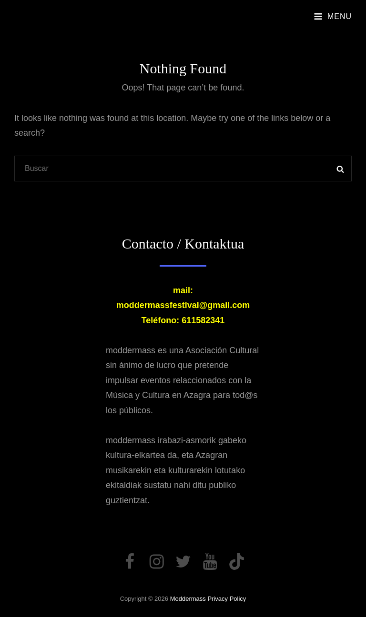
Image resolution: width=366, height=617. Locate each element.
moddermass (188, 598)
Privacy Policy (226, 598)
